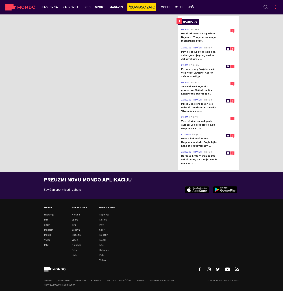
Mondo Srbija (79, 207)
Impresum (80, 280)
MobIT (47, 235)
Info (46, 219)
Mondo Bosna (107, 207)
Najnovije (49, 214)
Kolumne (76, 245)
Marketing (64, 280)
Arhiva (141, 280)
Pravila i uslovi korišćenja (59, 285)
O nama (48, 280)
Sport (47, 224)
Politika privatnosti (162, 280)
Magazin (48, 230)
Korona (76, 214)
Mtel (46, 245)
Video (47, 240)
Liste (74, 255)
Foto (74, 250)
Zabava (76, 230)
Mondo (48, 207)
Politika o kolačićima (119, 280)
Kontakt (96, 280)
